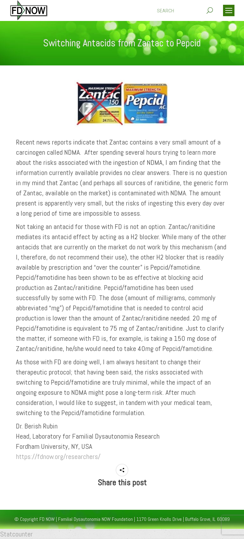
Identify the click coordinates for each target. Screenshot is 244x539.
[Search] (185, 10)
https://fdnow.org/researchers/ (58, 456)
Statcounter (16, 533)
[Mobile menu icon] (228, 10)
